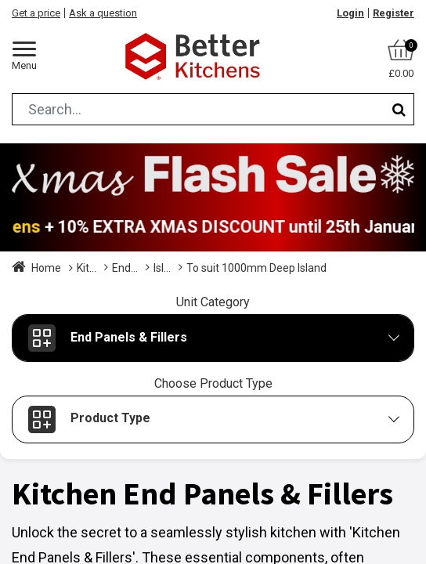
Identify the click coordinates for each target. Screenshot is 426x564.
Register (393, 13)
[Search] (398, 109)
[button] (213, 338)
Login (350, 13)
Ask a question (103, 13)
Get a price (36, 13)
